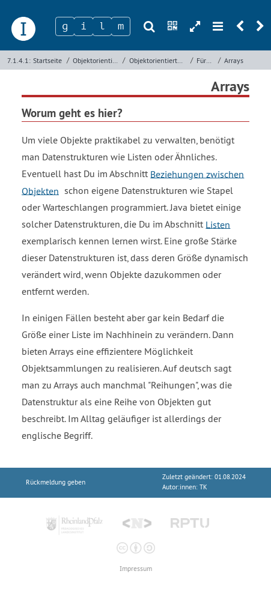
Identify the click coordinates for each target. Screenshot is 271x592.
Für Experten (205, 60)
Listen (218, 224)
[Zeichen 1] (65, 26)
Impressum (136, 569)
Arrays (233, 60)
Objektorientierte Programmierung (96, 60)
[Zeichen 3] (102, 26)
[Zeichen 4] (120, 26)
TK (203, 487)
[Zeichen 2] (83, 26)
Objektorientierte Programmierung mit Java (158, 60)
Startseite (47, 60)
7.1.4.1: (19, 60)
